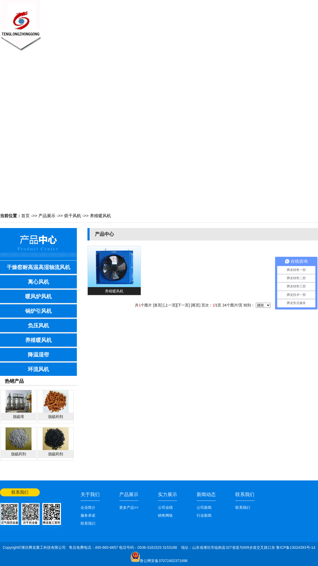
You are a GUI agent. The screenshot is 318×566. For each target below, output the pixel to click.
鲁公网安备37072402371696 (163, 561)
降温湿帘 (38, 355)
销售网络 (204, 22)
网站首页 (310, 4)
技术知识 (177, 22)
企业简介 (88, 507)
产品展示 (151, 22)
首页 (25, 215)
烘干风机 (72, 215)
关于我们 (98, 22)
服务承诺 (88, 515)
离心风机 (38, 282)
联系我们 (257, 22)
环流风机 (38, 369)
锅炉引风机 (38, 311)
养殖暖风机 (100, 215)
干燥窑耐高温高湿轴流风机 (38, 267)
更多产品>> (128, 507)
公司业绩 (230, 22)
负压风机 (38, 325)
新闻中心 (124, 22)
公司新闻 (204, 507)
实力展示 (167, 494)
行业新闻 (204, 515)
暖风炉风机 (38, 296)
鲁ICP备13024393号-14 (295, 547)
